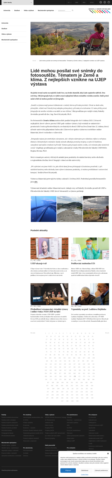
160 (74, 373)
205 (87, 386)
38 (93, 339)
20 (67, 336)
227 (48, 395)
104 (69, 358)
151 (84, 370)
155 (51, 373)
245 (87, 398)
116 (74, 361)
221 (67, 392)
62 (93, 346)
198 (52, 386)
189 (58, 382)
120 (92, 361)
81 (72, 352)
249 (72, 401)
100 (50, 358)
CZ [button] (69, 2)
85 (88, 352)
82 (76, 352)
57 (71, 346)
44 (67, 342)
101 (55, 358)
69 (72, 349)
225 (87, 392)
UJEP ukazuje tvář (39, 263)
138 (74, 367)
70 (76, 349)
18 (59, 336)
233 (77, 395)
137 (70, 367)
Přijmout (68, 470)
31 (63, 339)
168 (60, 376)
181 (70, 379)
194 (82, 382)
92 (67, 355)
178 (56, 379)
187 (48, 382)
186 (93, 379)
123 (55, 364)
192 (72, 382)
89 (54, 355)
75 (46, 352)
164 (94, 373)
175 (94, 376)
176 (46, 379)
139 (79, 367)
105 (74, 358)
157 (60, 373)
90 (59, 355)
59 (80, 346)
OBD (76, 2)
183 (79, 379)
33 (71, 339)
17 (55, 336)
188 (53, 382)
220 (62, 392)
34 (76, 339)
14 (93, 333)
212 (72, 389)
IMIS (84, 2)
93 (71, 355)
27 (46, 339)
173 (84, 376)
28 (50, 339)
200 (62, 386)
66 (59, 349)
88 (50, 355)
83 (80, 352)
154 (46, 373)
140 (84, 367)
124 (60, 364)
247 (62, 401)
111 (51, 361)
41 (54, 342)
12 (85, 333)
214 (82, 389)
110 (47, 361)
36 (84, 339)
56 (67, 346)
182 (74, 379)
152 (89, 370)
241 (67, 398)
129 (84, 364)
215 (87, 389)
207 (48, 389)
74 (93, 349)
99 (45, 358)
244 (82, 398)
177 (51, 379)
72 (85, 349)
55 (63, 346)
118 (83, 361)
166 (51, 376)
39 (46, 342)
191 (67, 382)
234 (82, 395)
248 (67, 401)
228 (52, 395)
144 (51, 370)
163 (89, 373)
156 (55, 373)
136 (65, 367)
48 (85, 342)
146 (60, 370)
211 (68, 389)
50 (93, 342)
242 (72, 398)
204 (82, 386)
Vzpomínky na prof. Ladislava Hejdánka (88, 309)
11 (81, 333)
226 (91, 392)
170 (70, 376)
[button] (108, 454)
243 (77, 398)
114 (65, 361)
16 (51, 336)
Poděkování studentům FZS (83, 263)
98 (93, 355)
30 (59, 339)
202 (72, 386)
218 (52, 392)
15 (47, 336)
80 (68, 352)
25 (88, 336)
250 (77, 401)
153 (94, 370)
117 (78, 361)
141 (89, 367)
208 (53, 389)
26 (92, 336)
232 (72, 395)
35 (80, 339)
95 (80, 355)
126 (70, 364)
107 (84, 358)
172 (79, 376)
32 (67, 339)
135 (60, 367)
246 (92, 398)
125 (65, 364)
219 (57, 392)
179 (60, 379)
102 (60, 358)
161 (79, 373)
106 (79, 358)
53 (54, 346)
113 (60, 361)
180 (65, 379)
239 (57, 398)
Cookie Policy (84, 474)
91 (63, 355)
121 (46, 364)
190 (62, 382)
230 (62, 395)
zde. (36, 182)
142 (93, 367)
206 (92, 386)
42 (59, 342)
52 (50, 346)
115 (69, 361)
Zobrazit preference (101, 470)
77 (55, 352)
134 (55, 367)
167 (56, 376)
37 (88, 339)
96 (85, 355)
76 (51, 352)
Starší (107, 333)
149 (75, 370)
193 (77, 382)
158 (65, 373)
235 (87, 395)
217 (48, 392)
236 (92, 395)
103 (65, 358)
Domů (34, 60)
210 (63, 389)
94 (76, 355)
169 (65, 376)
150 (80, 370)
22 (75, 336)
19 (63, 336)
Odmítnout (84, 470)
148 (70, 370)
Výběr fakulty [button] (18, 2)
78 (59, 352)
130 (89, 364)
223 (77, 392)
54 (59, 346)
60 (84, 346)
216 (91, 389)
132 (46, 367)
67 (63, 349)
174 (89, 376)
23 (79, 336)
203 (77, 386)
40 (50, 342)
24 (84, 336)
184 (84, 379)
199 (57, 386)
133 (51, 367)
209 (58, 389)
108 (89, 358)
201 (67, 386)
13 (89, 333)
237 (47, 398)
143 (46, 370)
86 (93, 352)
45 (72, 342)
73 (89, 349)
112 (56, 361)
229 (57, 395)
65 (55, 349)
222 (72, 392)
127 (74, 364)
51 (46, 346)
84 (84, 352)
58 (76, 346)
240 (62, 398)
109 (94, 358)
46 (76, 342)
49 (89, 342)
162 (84, 373)
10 (77, 333)
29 (55, 339)
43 (63, 342)
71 (80, 349)
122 (51, 364)
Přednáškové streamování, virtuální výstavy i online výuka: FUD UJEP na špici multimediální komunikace (49, 311)
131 (93, 364)
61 (88, 346)
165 (46, 376)
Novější (33, 333)
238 (52, 398)
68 (68, 349)
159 (70, 373)
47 (80, 342)
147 (65, 370)
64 (50, 349)
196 (91, 382)
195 (86, 382)
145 (56, 370)
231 (67, 395)
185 (89, 379)
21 (71, 336)
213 (77, 389)
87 (46, 355)
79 (63, 352)
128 (79, 364)
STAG (91, 2)
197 (47, 386)
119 (88, 361)
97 (89, 355)
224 (82, 392)
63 (46, 349)
